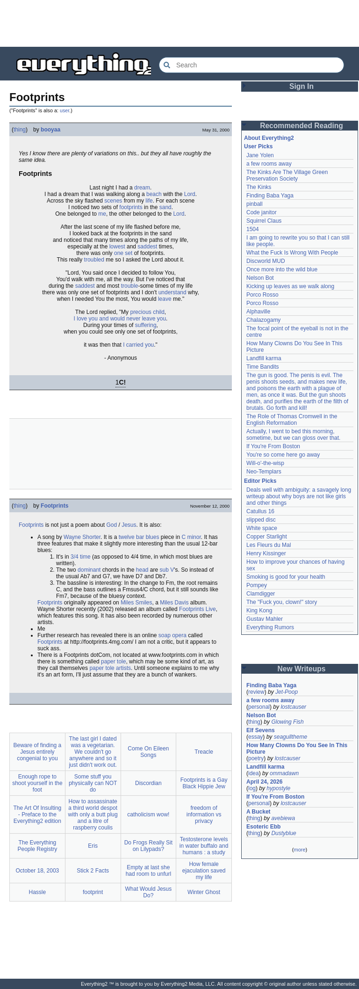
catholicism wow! (148, 814)
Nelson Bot (260, 278)
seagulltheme (290, 737)
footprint (93, 892)
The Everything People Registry (37, 845)
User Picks (258, 146)
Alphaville (258, 311)
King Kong (259, 610)
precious (140, 312)
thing (20, 129)
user (64, 110)
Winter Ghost (203, 892)
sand (165, 207)
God (111, 525)
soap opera (172, 635)
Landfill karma (263, 358)
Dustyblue (283, 833)
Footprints (54, 505)
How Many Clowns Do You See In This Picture (296, 748)
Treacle (203, 752)
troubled (94, 259)
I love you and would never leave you (120, 318)
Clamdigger (260, 593)
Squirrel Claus (263, 221)
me (102, 214)
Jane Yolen (260, 155)
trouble (129, 286)
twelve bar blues (139, 537)
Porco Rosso (262, 294)
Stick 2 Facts (93, 870)
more (299, 849)
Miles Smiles (136, 602)
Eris (93, 846)
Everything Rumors (270, 627)
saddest (147, 246)
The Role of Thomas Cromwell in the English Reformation (291, 419)
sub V (167, 570)
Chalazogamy (263, 320)
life (148, 200)
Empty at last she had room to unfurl (148, 870)
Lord (189, 194)
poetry (256, 758)
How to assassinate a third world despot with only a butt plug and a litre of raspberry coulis (93, 814)
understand (172, 292)
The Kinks (258, 187)
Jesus (129, 525)
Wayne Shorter (82, 537)
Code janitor (261, 212)
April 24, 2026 (264, 781)
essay (255, 737)
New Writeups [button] (302, 669)
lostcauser (293, 707)
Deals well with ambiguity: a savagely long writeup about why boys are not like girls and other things (298, 496)
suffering (146, 325)
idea (253, 773)
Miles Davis (174, 602)
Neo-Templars (263, 471)
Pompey (256, 585)
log (252, 788)
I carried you (138, 345)
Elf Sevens (260, 730)
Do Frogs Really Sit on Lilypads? (148, 845)
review (256, 692)
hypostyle (278, 788)
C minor (191, 537)
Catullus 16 (260, 511)
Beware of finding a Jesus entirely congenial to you (38, 752)
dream (142, 187)
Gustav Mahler (264, 619)
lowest (117, 246)
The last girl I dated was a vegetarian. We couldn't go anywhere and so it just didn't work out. (92, 751)
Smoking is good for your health (285, 577)
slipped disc (261, 519)
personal (259, 707)
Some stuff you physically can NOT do (93, 783)
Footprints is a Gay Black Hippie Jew (204, 783)
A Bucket (258, 811)
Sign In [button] (301, 86)
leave (165, 299)
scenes (113, 200)
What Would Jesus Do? (148, 892)
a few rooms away (269, 163)
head (142, 570)
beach (154, 194)
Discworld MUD (265, 261)
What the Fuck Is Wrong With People (292, 252)
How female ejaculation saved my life (204, 870)
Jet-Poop (286, 692)
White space (261, 528)
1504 (252, 229)
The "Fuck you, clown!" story (281, 602)
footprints (130, 207)
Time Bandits (262, 367)
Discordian (148, 783)
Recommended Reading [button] (301, 126)
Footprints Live (197, 609)
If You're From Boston (273, 446)
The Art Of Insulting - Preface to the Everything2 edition (38, 814)
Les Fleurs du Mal (268, 545)
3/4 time (81, 556)
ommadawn (284, 773)
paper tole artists (110, 668)
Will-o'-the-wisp (265, 463)
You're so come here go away (283, 454)
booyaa (50, 129)
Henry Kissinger (266, 553)
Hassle (37, 892)
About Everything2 (269, 138)
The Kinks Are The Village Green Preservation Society (287, 175)
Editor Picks (260, 481)
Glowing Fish (287, 722)
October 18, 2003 (37, 870)
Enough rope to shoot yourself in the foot (37, 783)
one (118, 253)
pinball (254, 204)
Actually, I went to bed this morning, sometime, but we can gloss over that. (293, 434)
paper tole (113, 661)
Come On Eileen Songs (148, 751)
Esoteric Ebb (263, 826)
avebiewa (283, 818)
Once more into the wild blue (281, 269)
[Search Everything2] (251, 65)
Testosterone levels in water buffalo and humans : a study (204, 846)
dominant (89, 570)
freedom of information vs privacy (204, 814)
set (128, 253)
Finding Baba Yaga (270, 195)
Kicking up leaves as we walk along (290, 286)
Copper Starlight (266, 536)
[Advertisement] (179, 23)
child (159, 312)
